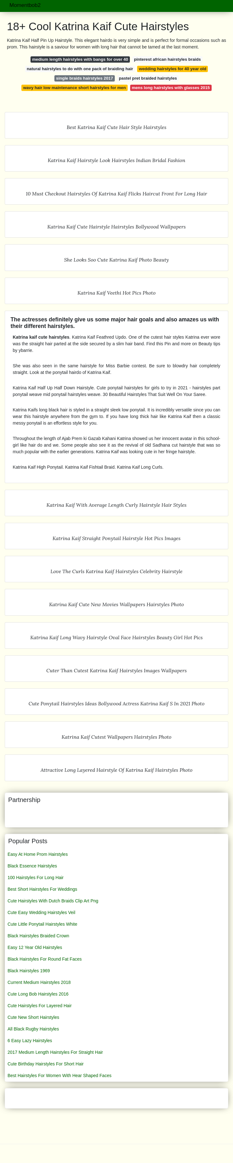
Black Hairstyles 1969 (29, 970)
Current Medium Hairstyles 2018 (39, 982)
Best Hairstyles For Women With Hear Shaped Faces (59, 1075)
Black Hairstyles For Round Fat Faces (45, 959)
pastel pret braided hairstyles (148, 78)
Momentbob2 (25, 5)
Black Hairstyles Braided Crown (38, 935)
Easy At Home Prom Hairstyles (38, 854)
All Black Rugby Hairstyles (33, 1028)
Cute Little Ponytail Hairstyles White (42, 924)
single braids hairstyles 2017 (84, 78)
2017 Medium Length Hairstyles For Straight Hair (55, 1052)
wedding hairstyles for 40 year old (172, 68)
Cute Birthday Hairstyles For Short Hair (46, 1063)
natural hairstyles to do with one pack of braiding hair (80, 68)
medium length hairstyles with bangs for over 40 (80, 59)
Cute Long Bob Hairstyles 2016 (38, 993)
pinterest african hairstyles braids (167, 59)
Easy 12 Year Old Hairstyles (35, 947)
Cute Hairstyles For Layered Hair (40, 1005)
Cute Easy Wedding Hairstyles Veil (41, 912)
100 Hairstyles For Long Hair (36, 877)
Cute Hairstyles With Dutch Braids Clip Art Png (53, 900)
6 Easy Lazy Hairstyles (30, 1040)
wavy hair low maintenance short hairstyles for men (74, 87)
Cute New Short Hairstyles (33, 1017)
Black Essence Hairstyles (32, 865)
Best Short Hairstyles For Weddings (42, 889)
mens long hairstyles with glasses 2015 (171, 87)
